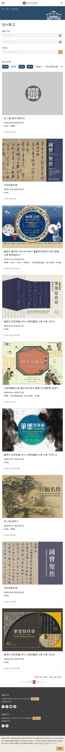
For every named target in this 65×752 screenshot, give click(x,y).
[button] (56, 3)
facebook (3, 706)
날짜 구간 (6, 31)
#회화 (13, 67)
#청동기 (39, 67)
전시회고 (15, 9)
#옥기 (30, 67)
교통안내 (34, 699)
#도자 (21, 67)
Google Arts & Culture (14, 706)
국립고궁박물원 (30, 3)
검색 (60, 52)
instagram (7, 706)
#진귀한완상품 (52, 67)
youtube (10, 706)
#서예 (5, 67)
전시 (7, 9)
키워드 (5, 48)
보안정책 (54, 743)
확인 (60, 748)
